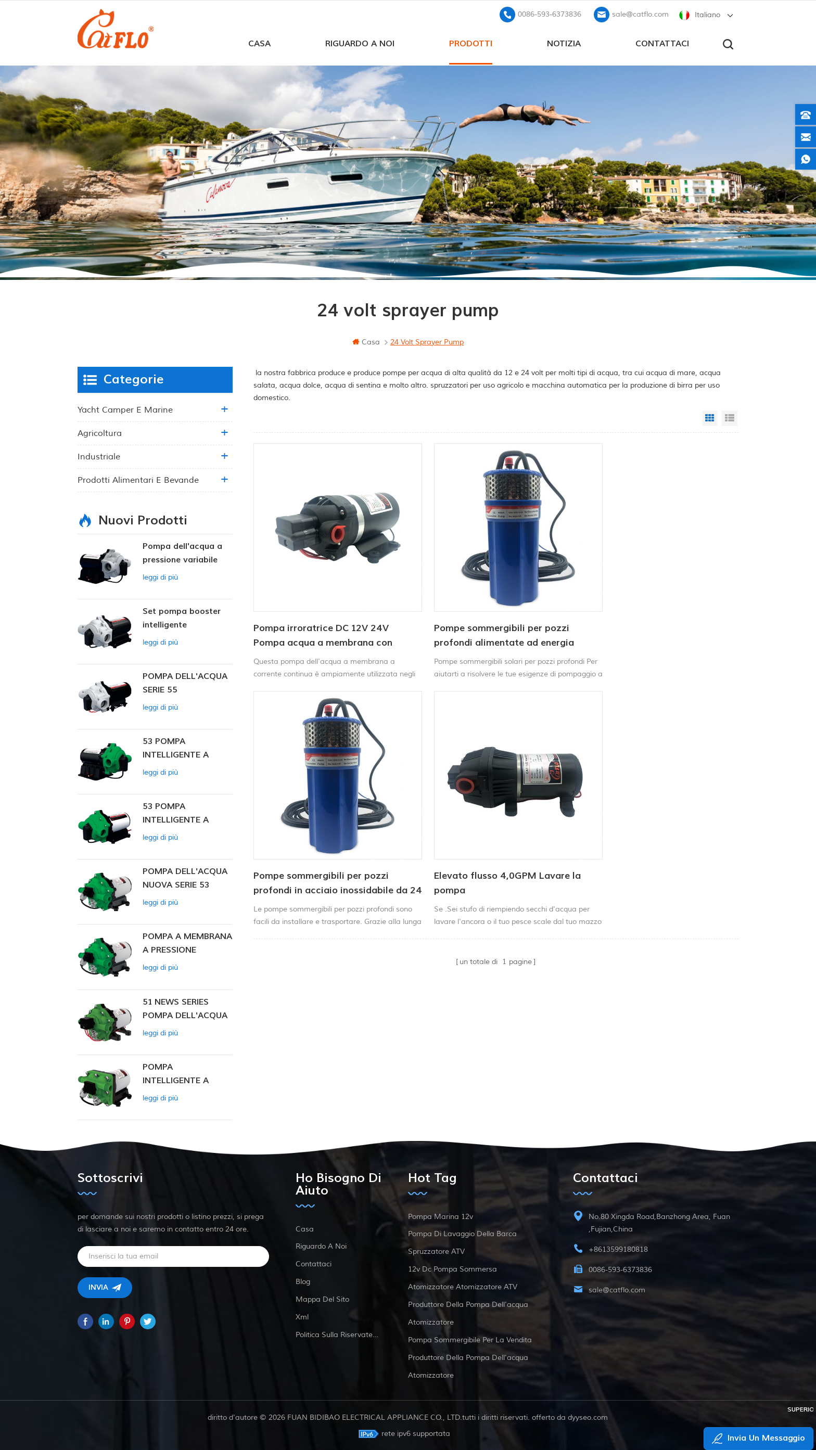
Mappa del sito (322, 1298)
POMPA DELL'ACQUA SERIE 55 (185, 682)
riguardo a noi (359, 42)
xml (302, 1316)
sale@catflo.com (640, 13)
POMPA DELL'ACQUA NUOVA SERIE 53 (185, 877)
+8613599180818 (618, 1248)
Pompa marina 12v (440, 1215)
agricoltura (100, 432)
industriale (99, 456)
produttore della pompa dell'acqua (468, 1303)
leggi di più (160, 576)
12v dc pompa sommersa (452, 1268)
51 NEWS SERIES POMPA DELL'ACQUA (185, 1008)
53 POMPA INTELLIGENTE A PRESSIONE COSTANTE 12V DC (181, 813)
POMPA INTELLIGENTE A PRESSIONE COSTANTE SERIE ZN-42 (187, 1073)
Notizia (564, 42)
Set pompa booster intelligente (182, 617)
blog (303, 1280)
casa (259, 42)
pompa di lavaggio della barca (462, 1232)
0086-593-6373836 (549, 13)
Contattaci (662, 42)
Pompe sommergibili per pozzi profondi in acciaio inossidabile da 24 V (648, 617)
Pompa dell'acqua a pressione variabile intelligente (182, 553)
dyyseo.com (588, 1416)
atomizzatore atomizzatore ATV (462, 1285)
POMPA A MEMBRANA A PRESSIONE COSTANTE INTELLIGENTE (187, 943)
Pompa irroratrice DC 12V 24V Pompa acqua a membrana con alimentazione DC (322, 617)
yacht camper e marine (125, 409)
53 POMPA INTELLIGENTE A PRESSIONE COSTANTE (176, 748)
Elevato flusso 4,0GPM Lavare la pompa (326, 845)
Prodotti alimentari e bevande (138, 479)
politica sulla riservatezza (338, 1333)
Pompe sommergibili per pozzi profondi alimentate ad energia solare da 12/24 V (486, 617)
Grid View (710, 417)
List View (729, 417)
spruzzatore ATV (436, 1250)
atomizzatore (431, 1321)
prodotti (470, 42)
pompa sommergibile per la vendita (470, 1338)
